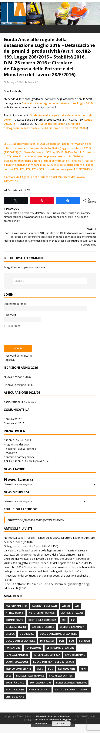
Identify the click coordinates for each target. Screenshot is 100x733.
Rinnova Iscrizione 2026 (18, 385)
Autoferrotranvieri (42, 612)
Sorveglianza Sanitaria (71, 682)
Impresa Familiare (17, 654)
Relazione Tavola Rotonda (20, 449)
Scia (8, 675)
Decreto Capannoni (72, 627)
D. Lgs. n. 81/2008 (16, 627)
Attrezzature (15, 612)
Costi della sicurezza (42, 620)
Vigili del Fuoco (39, 689)
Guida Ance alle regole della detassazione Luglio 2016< (57, 103)
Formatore (13, 647)
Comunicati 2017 (14, 423)
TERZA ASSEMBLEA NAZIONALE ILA (26, 461)
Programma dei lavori (17, 444)
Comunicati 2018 (14, 419)
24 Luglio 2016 (14, 82)
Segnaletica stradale (30, 675)
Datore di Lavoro (43, 627)
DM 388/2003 (27, 633)
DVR (61, 640)
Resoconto (10, 453)
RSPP (83, 668)
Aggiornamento (16, 606)
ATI (77, 606)
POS (50, 668)
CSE (64, 620)
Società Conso (15, 682)
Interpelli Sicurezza (47, 654)
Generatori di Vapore (60, 647)
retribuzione (66, 668)
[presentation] (32, 335)
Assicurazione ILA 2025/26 (20, 402)
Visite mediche (15, 696)
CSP (73, 620)
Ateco (66, 606)
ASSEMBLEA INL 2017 (17, 440)
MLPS (40, 668)
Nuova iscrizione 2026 (17, 377)
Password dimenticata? (18, 355)
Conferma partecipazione (19, 457)
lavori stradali (75, 654)
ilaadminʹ (33, 82)
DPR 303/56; (47, 640)
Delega (10, 633)
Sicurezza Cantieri (61, 675)
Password (10, 314)
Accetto (61, 723)
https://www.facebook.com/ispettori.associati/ (36, 520)
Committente (14, 620)
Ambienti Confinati (44, 606)
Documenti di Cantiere (20, 640)
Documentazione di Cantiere (58, 633)
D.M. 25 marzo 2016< (51, 123)
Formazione (33, 647)
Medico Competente (18, 668)
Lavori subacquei (17, 661)
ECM (71, 640)
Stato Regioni (15, 689)
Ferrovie (84, 640)
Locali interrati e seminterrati (53, 661)
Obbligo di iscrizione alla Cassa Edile (26, 546)
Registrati (9, 359)
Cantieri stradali (72, 612)
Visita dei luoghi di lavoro (72, 689)
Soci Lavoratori (40, 682)
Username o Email (15, 304)
